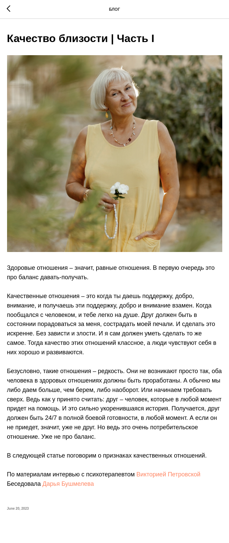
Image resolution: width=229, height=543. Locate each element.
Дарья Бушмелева (68, 483)
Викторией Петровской (168, 474)
